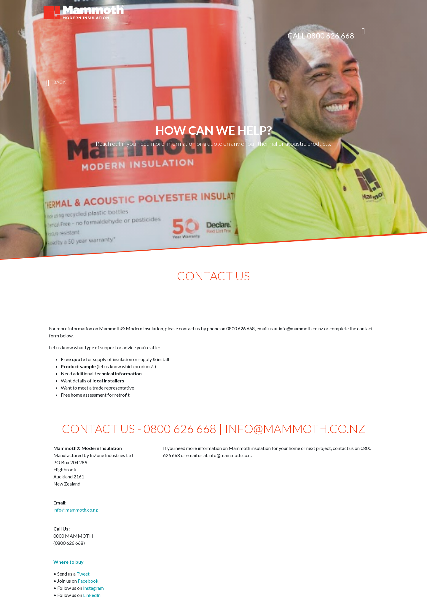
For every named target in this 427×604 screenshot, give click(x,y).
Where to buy (68, 562)
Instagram (93, 588)
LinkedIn (92, 595)
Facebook (88, 581)
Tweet (83, 573)
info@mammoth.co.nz (75, 509)
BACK (54, 82)
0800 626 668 (330, 35)
